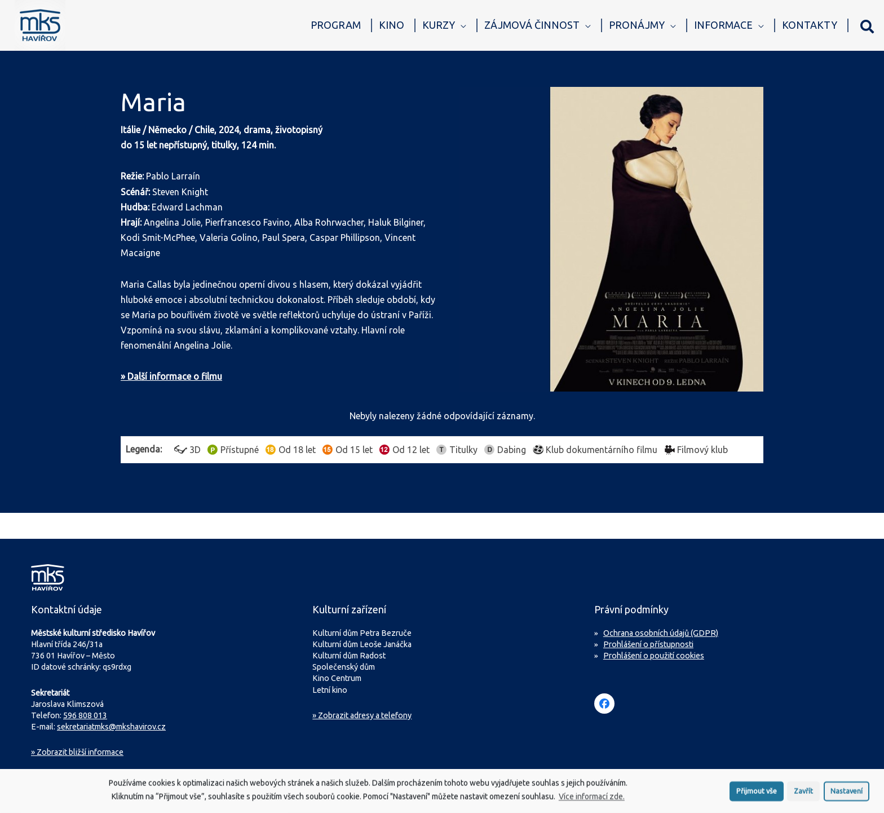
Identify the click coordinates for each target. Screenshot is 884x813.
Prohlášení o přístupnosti (648, 644)
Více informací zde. (592, 799)
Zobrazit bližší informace (77, 752)
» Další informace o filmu (171, 376)
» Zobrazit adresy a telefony (362, 715)
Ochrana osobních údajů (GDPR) (660, 633)
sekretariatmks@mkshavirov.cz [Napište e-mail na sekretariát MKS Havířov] (111, 726)
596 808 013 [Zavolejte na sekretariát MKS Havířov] (85, 715)
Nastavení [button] (846, 793)
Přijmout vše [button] (756, 793)
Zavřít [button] (803, 793)
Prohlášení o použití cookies (653, 655)
